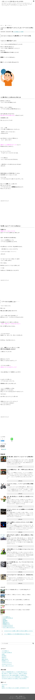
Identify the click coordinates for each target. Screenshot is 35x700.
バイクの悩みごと (16, 31)
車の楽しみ (5, 621)
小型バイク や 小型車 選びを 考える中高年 (12, 1)
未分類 (22, 31)
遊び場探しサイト (22, 696)
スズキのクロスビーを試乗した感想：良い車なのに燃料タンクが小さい (17, 631)
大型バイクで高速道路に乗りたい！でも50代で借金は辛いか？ (18, 589)
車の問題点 (5, 620)
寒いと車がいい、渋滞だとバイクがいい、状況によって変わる (17, 594)
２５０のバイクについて (8, 626)
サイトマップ (4, 684)
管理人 (3, 686)
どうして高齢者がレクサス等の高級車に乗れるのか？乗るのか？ (15, 634)
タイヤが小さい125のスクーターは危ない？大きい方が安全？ (17, 609)
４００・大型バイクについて (9, 627)
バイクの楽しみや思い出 (8, 617)
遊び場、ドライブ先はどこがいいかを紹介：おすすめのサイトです (15, 687)
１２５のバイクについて (8, 625)
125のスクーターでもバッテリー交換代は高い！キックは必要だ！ (18, 604)
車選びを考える (6, 622)
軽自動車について (5, 660)
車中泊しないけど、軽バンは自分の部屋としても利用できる (17, 599)
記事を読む (20, 466)
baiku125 (4, 449)
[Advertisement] (17, 15)
